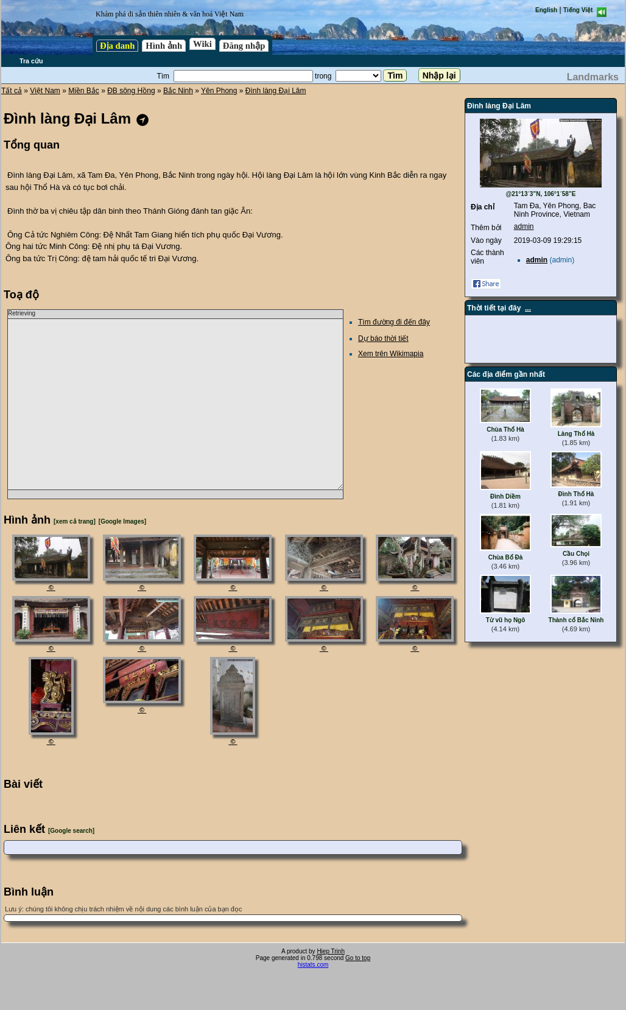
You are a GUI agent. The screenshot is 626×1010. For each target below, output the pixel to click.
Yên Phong (219, 90)
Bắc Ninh (178, 90)
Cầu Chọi (576, 553)
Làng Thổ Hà (576, 433)
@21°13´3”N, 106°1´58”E (540, 194)
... (528, 308)
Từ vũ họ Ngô (506, 620)
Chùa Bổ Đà (505, 557)
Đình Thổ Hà (576, 494)
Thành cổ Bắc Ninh (576, 620)
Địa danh (117, 46)
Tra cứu (31, 61)
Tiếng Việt (578, 10)
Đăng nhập (244, 46)
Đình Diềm (505, 496)
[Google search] (71, 830)
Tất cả (11, 90)
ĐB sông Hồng (131, 90)
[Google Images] (122, 521)
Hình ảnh (164, 46)
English (546, 10)
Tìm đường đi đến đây (394, 322)
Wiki (202, 44)
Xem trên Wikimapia (390, 353)
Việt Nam (45, 90)
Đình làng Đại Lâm (275, 90)
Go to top (357, 958)
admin (524, 226)
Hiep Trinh (331, 951)
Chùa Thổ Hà (505, 429)
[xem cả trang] (75, 521)
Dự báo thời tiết (383, 338)
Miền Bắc (83, 90)
